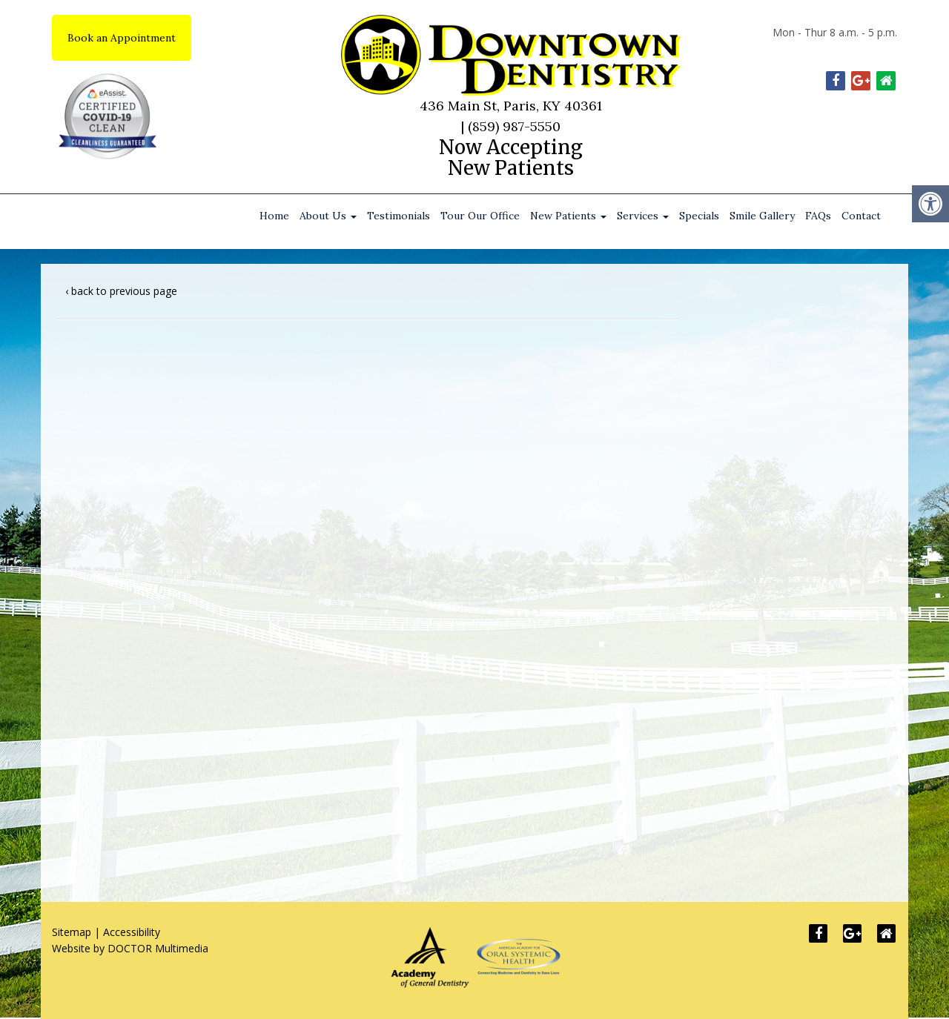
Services (643, 215)
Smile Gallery (762, 215)
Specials (699, 215)
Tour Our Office (480, 215)
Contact (861, 215)
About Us (328, 215)
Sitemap (71, 932)
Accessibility (131, 932)
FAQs (818, 215)
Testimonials (398, 215)
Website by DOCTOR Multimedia (130, 948)
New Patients (568, 215)
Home (274, 215)
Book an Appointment (121, 37)
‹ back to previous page (121, 291)
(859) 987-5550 (514, 126)
